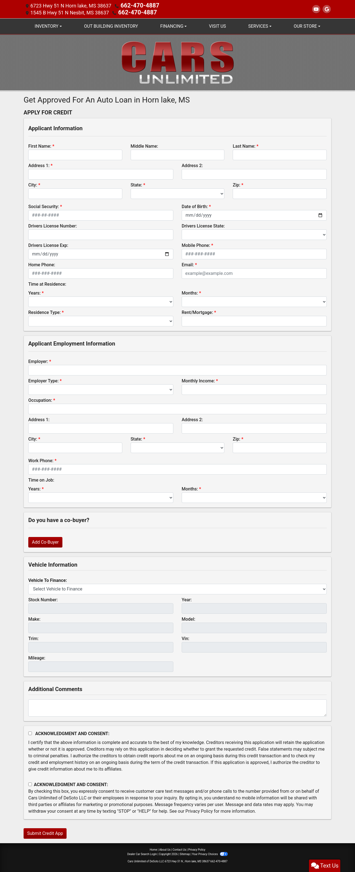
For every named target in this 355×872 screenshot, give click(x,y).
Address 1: (38, 165)
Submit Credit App (45, 832)
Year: (187, 599)
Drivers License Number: (52, 225)
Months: (190, 292)
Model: (188, 618)
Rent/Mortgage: (197, 311)
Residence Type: (44, 311)
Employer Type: (43, 380)
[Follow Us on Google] (327, 9)
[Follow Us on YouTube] (316, 9)
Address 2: (192, 165)
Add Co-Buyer (45, 541)
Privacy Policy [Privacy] (197, 849)
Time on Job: (41, 479)
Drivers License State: (203, 225)
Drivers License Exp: (48, 244)
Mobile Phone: (196, 244)
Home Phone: (41, 264)
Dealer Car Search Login (142, 853)
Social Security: (43, 206)
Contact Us (179, 849)
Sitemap (185, 853)
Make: (34, 618)
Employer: (38, 361)
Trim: (33, 638)
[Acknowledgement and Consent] (30, 733)
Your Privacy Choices (210, 853)
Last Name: (244, 145)
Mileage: (36, 657)
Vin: (185, 638)
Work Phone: (41, 460)
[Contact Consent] (30, 784)
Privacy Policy (199, 810)
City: (32, 184)
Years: (34, 292)
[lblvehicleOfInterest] (177, 588)
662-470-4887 (136, 5)
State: (136, 184)
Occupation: (40, 399)
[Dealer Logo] (177, 61)
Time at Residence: (47, 283)
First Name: (39, 145)
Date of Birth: (195, 206)
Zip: (236, 184)
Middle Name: (144, 145)
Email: (188, 264)
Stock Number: (43, 599)
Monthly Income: (198, 380)
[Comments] (177, 707)
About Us (165, 849)
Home (153, 849)
